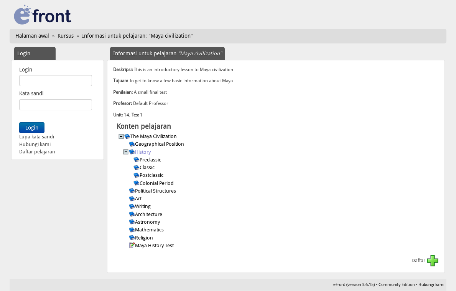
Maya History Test (155, 245)
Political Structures (156, 191)
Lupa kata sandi (36, 137)
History (143, 152)
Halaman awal (32, 36)
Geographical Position (160, 144)
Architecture (149, 214)
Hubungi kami (35, 144)
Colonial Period (157, 183)
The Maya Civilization (154, 136)
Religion (144, 238)
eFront (339, 284)
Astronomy (148, 222)
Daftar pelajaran (37, 152)
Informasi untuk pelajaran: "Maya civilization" (137, 36)
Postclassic (152, 175)
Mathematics (150, 230)
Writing (143, 206)
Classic (148, 167)
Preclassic (151, 160)
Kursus (66, 36)
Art (139, 198)
